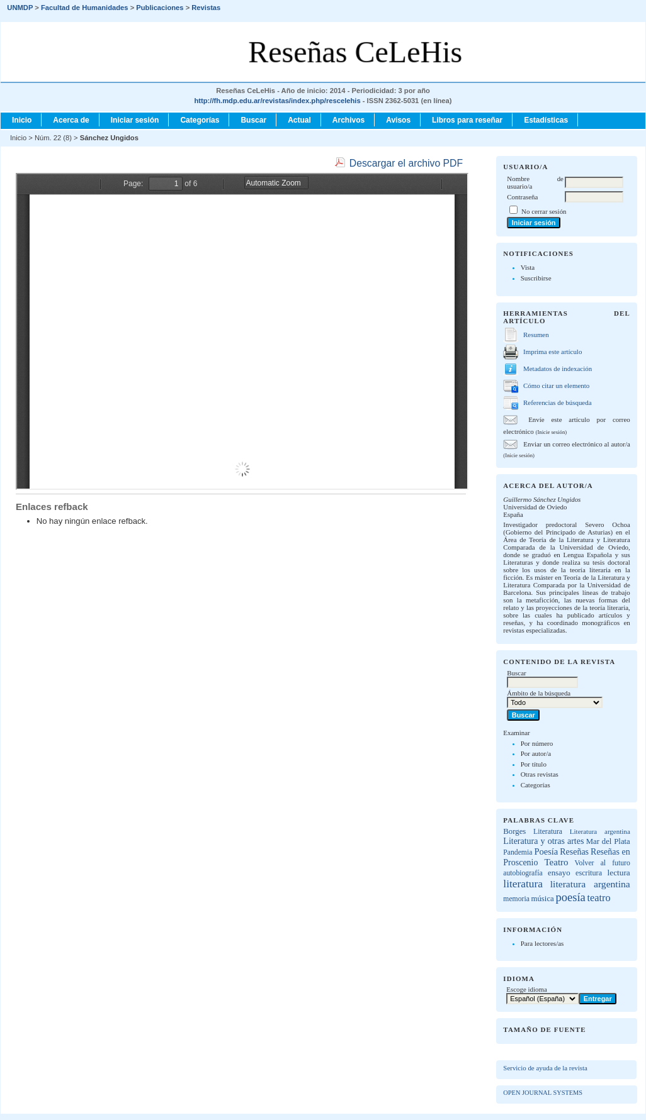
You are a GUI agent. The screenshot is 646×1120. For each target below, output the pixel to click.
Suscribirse (536, 278)
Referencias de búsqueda (557, 402)
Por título (534, 764)
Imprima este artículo (552, 351)
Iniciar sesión (135, 120)
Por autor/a (536, 753)
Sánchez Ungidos (109, 137)
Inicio (21, 120)
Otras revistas (539, 774)
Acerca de (71, 120)
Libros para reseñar (467, 120)
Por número (537, 743)
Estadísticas (546, 120)
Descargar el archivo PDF (406, 163)
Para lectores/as (542, 943)
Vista (528, 267)
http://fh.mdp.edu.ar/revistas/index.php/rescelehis (277, 100)
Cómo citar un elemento (556, 385)
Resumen (536, 334)
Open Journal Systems (542, 1092)
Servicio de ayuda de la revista (545, 1068)
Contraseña (522, 197)
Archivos (348, 120)
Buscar (253, 120)
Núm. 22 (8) (53, 137)
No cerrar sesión (543, 211)
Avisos (398, 120)
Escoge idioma (526, 989)
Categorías (535, 785)
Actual (299, 120)
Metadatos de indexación (557, 368)
